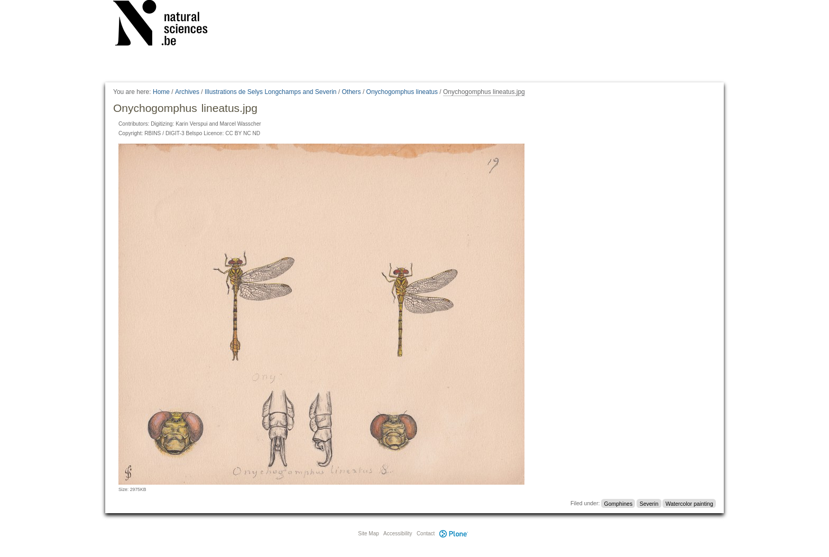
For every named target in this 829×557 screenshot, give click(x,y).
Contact (426, 533)
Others (351, 92)
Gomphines (618, 503)
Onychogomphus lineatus (402, 92)
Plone (453, 533)
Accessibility (397, 533)
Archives (187, 92)
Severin (649, 503)
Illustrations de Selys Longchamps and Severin (270, 92)
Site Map (368, 533)
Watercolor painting (689, 503)
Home (161, 92)
